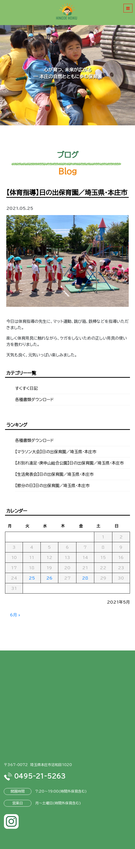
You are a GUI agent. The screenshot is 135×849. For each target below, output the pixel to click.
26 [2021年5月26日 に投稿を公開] (49, 578)
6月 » (15, 615)
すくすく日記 (26, 388)
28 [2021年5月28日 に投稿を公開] (85, 578)
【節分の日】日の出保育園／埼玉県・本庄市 (52, 486)
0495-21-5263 (34, 776)
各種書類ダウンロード (34, 400)
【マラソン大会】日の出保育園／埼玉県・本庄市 (55, 452)
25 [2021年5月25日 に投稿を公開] (32, 578)
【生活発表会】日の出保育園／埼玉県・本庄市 (54, 474)
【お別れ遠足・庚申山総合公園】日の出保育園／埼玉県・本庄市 (69, 463)
